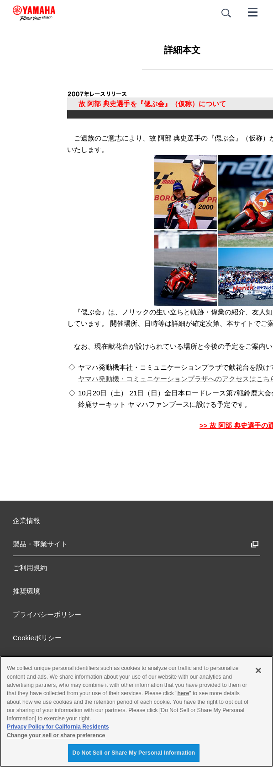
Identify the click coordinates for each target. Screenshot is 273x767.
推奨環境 (26, 591)
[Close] (258, 670)
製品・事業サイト (40, 544)
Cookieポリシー (37, 638)
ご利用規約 (30, 568)
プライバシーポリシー (47, 614)
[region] (136, 711)
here (183, 693)
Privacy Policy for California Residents (58, 727)
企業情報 (26, 520)
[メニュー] (253, 11)
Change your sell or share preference (56, 735)
